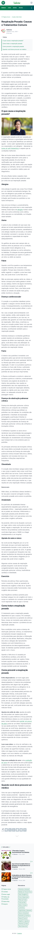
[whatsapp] (13, 830)
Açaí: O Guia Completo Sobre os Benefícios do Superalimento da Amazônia (21, 865)
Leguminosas (22, 910)
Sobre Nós (5, 901)
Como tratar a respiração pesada (12, 43)
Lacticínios (21, 907)
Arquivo (4, 904)
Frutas (24, 899)
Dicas (30, 892)
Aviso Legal (5, 894)
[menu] (3, 3)
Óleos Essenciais (23, 926)
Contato (4, 891)
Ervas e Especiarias (23, 897)
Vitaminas (21, 923)
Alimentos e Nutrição (24, 889)
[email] (24, 830)
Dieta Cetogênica (23, 894)
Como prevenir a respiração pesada (13, 46)
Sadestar (19, 933)
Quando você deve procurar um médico (14, 49)
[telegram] (17, 830)
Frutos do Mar (22, 902)
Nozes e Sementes (23, 913)
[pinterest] (21, 830)
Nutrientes (21, 915)
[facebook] (6, 830)
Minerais (29, 910)
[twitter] (10, 830)
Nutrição (27, 915)
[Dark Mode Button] (31, 3)
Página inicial (6, 889)
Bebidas (21, 892)
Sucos (25, 918)
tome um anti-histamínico (10, 148)
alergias (20, 209)
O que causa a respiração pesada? (13, 40)
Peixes (20, 918)
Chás (25, 892)
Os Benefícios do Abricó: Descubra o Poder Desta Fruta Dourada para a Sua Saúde (22, 876)
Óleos (26, 923)
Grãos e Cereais (23, 905)
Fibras (20, 899)
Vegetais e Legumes (24, 921)
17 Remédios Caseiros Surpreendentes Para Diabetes (20, 851)
